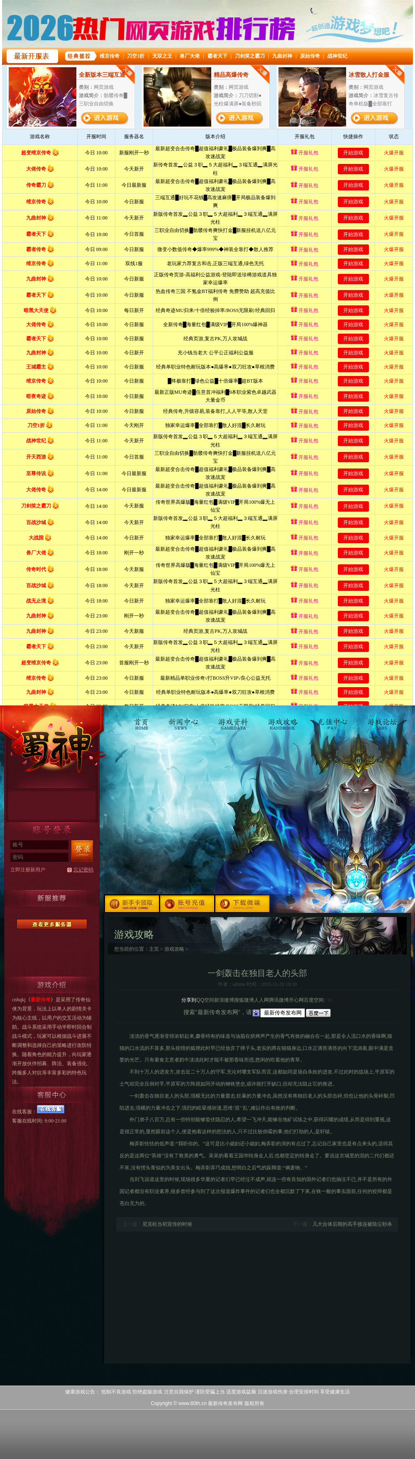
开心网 (296, 1000)
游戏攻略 (282, 719)
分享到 (188, 1000)
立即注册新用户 (27, 870)
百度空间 (314, 1000)
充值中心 (332, 719)
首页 (142, 719)
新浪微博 (224, 1000)
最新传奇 (52, 744)
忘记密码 (83, 870)
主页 (154, 949)
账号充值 (187, 903)
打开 (40, 1419)
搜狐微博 (244, 1000)
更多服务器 (52, 924)
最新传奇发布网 (225, 1403)
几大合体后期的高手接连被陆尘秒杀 (352, 1224)
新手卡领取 (132, 903)
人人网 (261, 1000)
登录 (82, 851)
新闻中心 (184, 719)
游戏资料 (233, 719)
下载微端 (243, 903)
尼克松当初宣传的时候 (167, 1224)
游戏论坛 (381, 719)
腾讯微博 (279, 1000)
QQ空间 (205, 1000)
